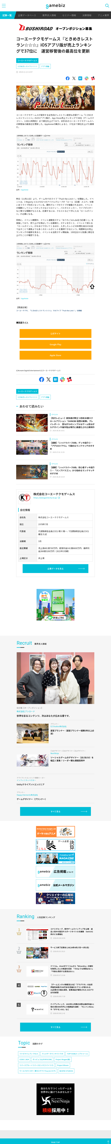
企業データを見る (55, 568)
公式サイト (55, 333)
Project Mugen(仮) (63, 1059)
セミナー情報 (69, 15)
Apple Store (55, 355)
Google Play (55, 344)
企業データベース (27, 15)
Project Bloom (63, 1065)
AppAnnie (24, 189)
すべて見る (55, 811)
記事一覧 (7, 15)
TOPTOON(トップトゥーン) (77, 1053)
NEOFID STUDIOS (66, 1071)
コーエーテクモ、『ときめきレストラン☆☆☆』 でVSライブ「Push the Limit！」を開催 (49, 310)
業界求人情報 (49, 15)
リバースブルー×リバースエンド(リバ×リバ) (36, 1065)
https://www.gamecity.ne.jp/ (46, 497)
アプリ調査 (45, 66)
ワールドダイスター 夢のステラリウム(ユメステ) (37, 1071)
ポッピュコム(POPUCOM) (42, 1059)
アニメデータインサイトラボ (52, 1053)
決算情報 (86, 15)
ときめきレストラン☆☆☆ (27, 66)
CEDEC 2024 (24, 1059)
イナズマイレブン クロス (28, 1053)
